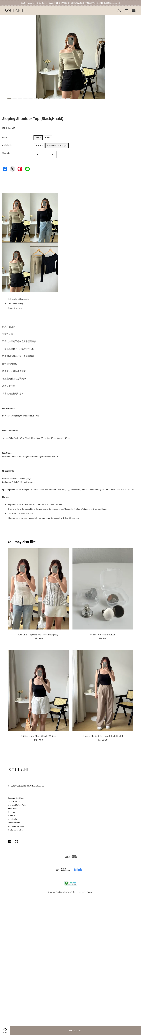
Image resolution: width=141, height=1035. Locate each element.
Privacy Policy (70, 892)
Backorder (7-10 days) (57, 145)
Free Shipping (13, 819)
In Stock (39, 145)
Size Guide (11, 812)
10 (57, 98)
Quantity (6, 153)
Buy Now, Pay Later (15, 801)
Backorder (11, 816)
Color (4, 137)
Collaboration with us (15, 830)
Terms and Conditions (15, 798)
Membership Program (16, 826)
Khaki (38, 137)
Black (47, 137)
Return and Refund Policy (17, 805)
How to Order (13, 809)
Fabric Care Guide (14, 823)
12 (68, 98)
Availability (7, 145)
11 (63, 98)
